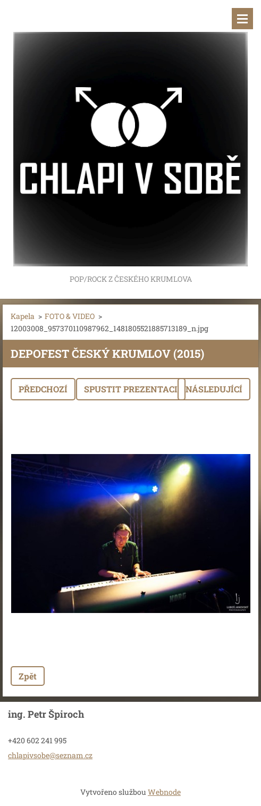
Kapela (23, 316)
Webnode (164, 792)
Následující (214, 388)
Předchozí (43, 388)
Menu (242, 18)
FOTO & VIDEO (70, 316)
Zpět (28, 676)
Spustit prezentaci (131, 388)
